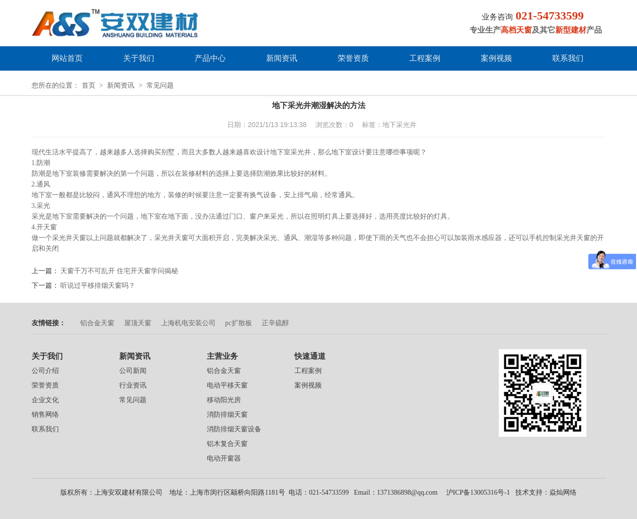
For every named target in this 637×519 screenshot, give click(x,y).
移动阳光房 (224, 400)
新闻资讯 (281, 58)
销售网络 (45, 414)
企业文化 (45, 400)
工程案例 (424, 58)
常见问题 (160, 85)
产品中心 (210, 58)
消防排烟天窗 (227, 414)
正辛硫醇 (275, 323)
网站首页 (67, 58)
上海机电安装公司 (188, 323)
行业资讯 (132, 385)
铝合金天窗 (97, 323)
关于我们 (138, 58)
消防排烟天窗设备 (234, 429)
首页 (88, 85)
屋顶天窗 (137, 323)
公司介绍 (45, 370)
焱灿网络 (563, 492)
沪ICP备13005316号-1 (477, 492)
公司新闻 (132, 370)
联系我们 (567, 58)
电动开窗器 (224, 458)
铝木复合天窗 (227, 443)
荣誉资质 (353, 58)
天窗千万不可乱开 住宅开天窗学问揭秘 (119, 271)
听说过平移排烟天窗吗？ (97, 285)
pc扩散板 (238, 323)
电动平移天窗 (227, 385)
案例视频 (496, 58)
